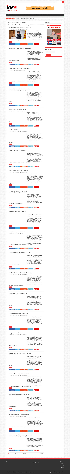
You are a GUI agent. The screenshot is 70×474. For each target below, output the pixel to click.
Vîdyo (51, 14)
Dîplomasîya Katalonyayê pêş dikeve (18, 191)
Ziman (16, 14)
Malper (9, 22)
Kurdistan (19, 14)
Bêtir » (10, 62)
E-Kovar (48, 14)
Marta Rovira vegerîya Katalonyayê (17, 211)
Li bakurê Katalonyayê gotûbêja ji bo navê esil (20, 353)
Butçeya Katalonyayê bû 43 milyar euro (18, 313)
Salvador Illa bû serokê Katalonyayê (17, 109)
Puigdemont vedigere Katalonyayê (17, 150)
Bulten (26, 29)
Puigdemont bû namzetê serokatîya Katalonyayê (20, 272)
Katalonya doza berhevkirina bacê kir (18, 293)
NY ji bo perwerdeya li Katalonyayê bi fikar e (19, 414)
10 (19, 453)
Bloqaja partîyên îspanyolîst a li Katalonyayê (19, 68)
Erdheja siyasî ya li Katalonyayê (16, 232)
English (44, 14)
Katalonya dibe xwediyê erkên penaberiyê (19, 373)
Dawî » (24, 453)
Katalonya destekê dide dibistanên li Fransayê (20, 252)
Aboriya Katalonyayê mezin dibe (16, 333)
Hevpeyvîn (37, 14)
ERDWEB (53, 472)
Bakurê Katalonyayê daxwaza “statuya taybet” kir (21, 435)
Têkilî (62, 465)
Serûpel (8, 15)
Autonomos (12, 14)
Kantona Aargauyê (19, 18)
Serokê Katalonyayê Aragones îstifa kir (18, 170)
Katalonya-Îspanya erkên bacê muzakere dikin (20, 48)
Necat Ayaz (11, 70)
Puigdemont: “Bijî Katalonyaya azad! (17, 129)
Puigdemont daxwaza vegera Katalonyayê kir (20, 27)
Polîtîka (24, 14)
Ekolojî (30, 14)
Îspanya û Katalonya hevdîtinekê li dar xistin (19, 394)
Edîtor (41, 14)
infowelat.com (12, 29)
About (62, 467)
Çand (33, 14)
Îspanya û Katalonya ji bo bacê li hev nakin (19, 89)
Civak (27, 14)
